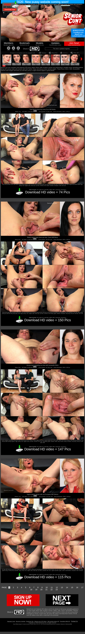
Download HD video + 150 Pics (47, 320)
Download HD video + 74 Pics (47, 192)
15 (72, 587)
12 (57, 587)
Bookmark (25, 43)
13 (62, 587)
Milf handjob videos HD (53, 621)
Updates (55, 43)
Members (8, 43)
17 (82, 587)
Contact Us (74, 621)
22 (52, 590)
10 (47, 587)
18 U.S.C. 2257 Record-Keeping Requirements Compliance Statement (51, 624)
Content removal (26, 624)
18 (31, 590)
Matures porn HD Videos (40, 621)
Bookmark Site (30, 621)
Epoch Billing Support (17, 624)
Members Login (11, 621)
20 (41, 590)
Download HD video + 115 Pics (47, 577)
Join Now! (74, 43)
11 (52, 587)
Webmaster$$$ (69, 624)
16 (77, 587)
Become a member (20, 621)
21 (46, 590)
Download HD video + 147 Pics (47, 449)
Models (39, 43)
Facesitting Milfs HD (65, 621)
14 (67, 587)
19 (36, 590)
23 (57, 590)
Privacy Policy (33, 624)
